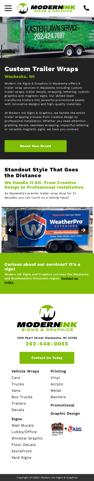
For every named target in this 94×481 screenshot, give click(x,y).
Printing (58, 371)
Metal (56, 390)
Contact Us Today (46, 358)
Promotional (62, 405)
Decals (17, 410)
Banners (58, 397)
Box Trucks (22, 397)
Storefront (21, 451)
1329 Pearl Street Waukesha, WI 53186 (47, 337)
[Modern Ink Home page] (47, 8)
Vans (16, 390)
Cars (15, 377)
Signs (16, 419)
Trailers (18, 403)
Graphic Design (65, 413)
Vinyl (55, 377)
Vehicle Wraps (25, 371)
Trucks (17, 384)
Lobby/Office (24, 432)
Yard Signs (21, 457)
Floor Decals (23, 444)
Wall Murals (22, 425)
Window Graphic (27, 438)
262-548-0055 (47, 343)
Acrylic (57, 384)
